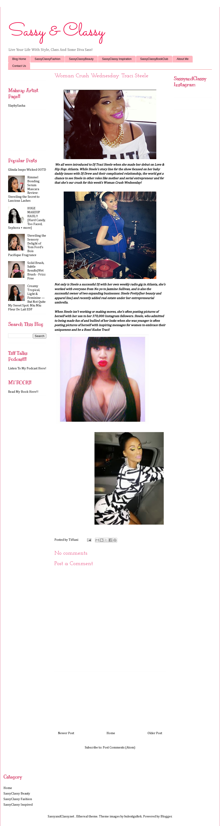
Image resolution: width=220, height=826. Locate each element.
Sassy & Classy (56, 31)
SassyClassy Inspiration (117, 59)
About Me (183, 59)
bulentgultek (133, 816)
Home (111, 733)
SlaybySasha (16, 105)
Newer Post (66, 733)
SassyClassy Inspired (18, 804)
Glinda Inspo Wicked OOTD (27, 169)
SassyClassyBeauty (81, 59)
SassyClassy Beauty (16, 793)
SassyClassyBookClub (154, 59)
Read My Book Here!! (23, 391)
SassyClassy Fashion (17, 799)
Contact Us (19, 66)
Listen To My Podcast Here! (27, 368)
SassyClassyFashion (47, 59)
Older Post (155, 733)
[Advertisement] (110, 699)
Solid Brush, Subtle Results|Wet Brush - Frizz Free (36, 270)
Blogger (166, 816)
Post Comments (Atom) (119, 747)
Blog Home (19, 59)
